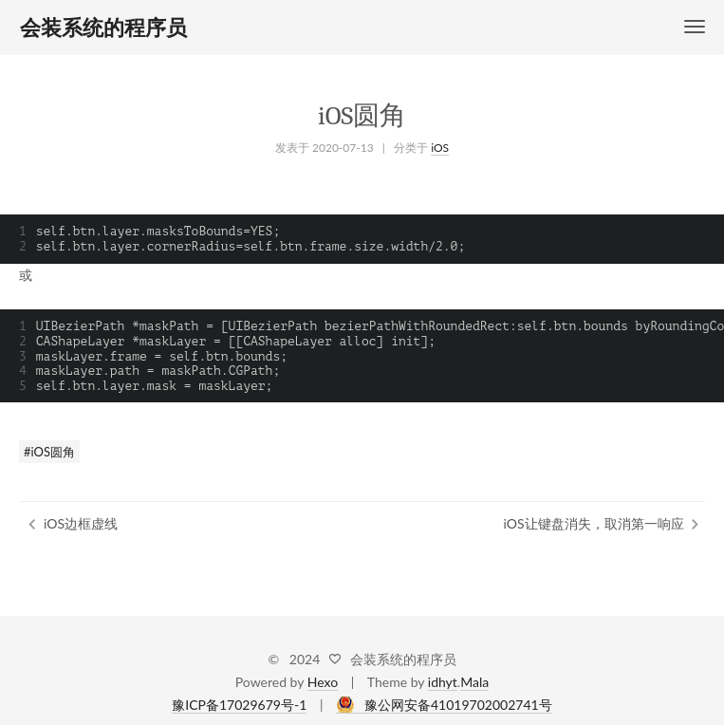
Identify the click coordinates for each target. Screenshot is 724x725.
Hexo (322, 682)
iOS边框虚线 (81, 523)
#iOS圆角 (49, 451)
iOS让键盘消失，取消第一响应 (594, 523)
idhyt (442, 682)
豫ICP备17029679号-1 (239, 705)
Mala (474, 682)
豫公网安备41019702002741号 (458, 705)
